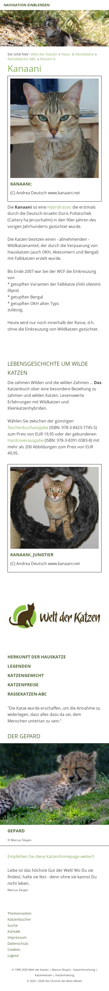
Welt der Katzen (44, 54)
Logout (13, 955)
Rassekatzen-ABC (22, 58)
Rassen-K (48, 58)
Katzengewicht (26, 675)
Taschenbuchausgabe (28, 427)
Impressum (17, 937)
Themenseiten (20, 913)
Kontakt (14, 931)
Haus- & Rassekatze (77, 54)
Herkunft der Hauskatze (37, 657)
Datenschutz (18, 943)
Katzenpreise (23, 685)
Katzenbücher (19, 919)
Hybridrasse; (59, 207)
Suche (13, 925)
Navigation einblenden (27, 5)
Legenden (19, 666)
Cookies (14, 949)
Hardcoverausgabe (26, 440)
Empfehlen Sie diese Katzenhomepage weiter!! (51, 856)
